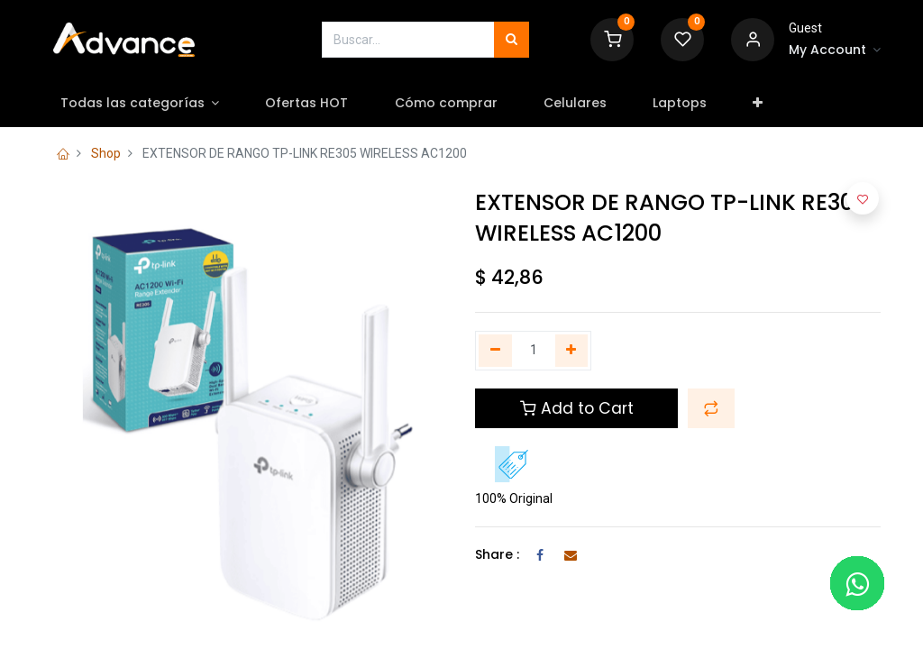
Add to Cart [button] (577, 408)
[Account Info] (835, 50)
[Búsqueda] (511, 40)
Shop (106, 153)
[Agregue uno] (572, 350)
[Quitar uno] (495, 350)
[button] (763, 103)
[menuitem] (312, 103)
